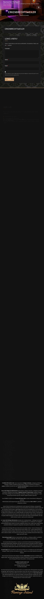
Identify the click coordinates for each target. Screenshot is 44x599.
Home (17, 16)
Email (6, 75)
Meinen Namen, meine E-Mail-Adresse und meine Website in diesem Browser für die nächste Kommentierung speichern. (21, 83)
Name (6, 69)
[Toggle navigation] (39, 7)
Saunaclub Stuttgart (11, 2)
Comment (7, 58)
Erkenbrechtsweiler (24, 16)
